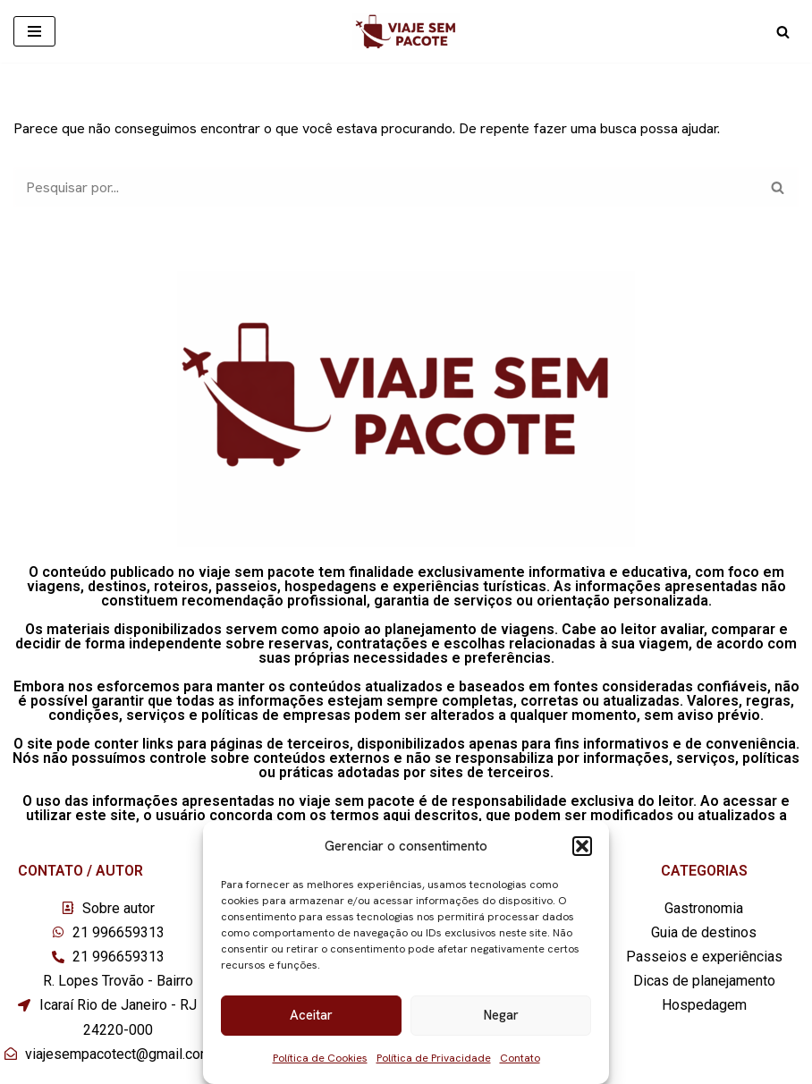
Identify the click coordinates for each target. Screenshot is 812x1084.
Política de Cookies (320, 1058)
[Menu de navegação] (34, 31)
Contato (520, 1058)
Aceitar (311, 1015)
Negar (501, 1015)
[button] (582, 846)
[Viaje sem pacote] (406, 31)
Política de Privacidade (433, 1058)
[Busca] (783, 31)
